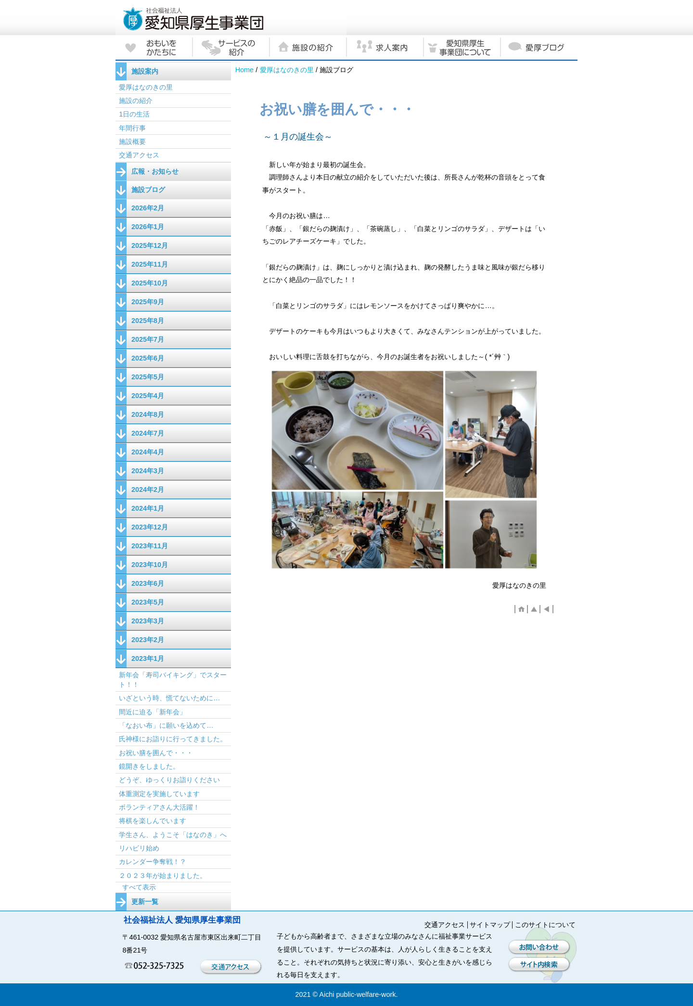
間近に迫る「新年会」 (152, 712)
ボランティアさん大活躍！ (159, 807)
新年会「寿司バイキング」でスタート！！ (173, 679)
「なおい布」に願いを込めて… (166, 725)
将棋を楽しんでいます (152, 821)
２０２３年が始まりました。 (162, 875)
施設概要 (132, 141)
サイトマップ (490, 924)
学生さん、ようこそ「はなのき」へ (173, 834)
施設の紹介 (136, 100)
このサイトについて (545, 924)
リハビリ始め (139, 848)
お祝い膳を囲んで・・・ (156, 753)
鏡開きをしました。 (149, 766)
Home (244, 69)
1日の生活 (134, 114)
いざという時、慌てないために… (169, 698)
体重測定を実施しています (159, 794)
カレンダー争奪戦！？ (152, 861)
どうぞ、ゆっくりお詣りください (169, 780)
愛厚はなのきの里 (287, 69)
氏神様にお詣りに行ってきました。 (173, 739)
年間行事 (132, 128)
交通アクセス (139, 155)
